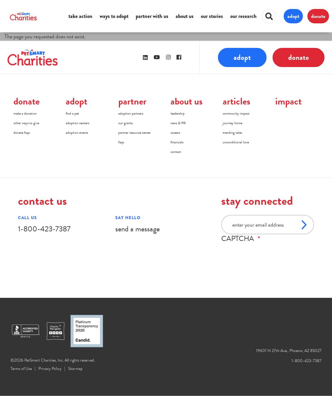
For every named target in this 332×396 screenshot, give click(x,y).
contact (176, 151)
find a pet (72, 113)
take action (80, 16)
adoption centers (77, 123)
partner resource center (134, 132)
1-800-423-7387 (44, 228)
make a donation (25, 113)
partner (132, 101)
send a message (137, 228)
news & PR (178, 123)
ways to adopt (114, 16)
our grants (125, 123)
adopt (293, 16)
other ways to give (26, 123)
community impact (236, 113)
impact (288, 101)
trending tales (232, 132)
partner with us (152, 16)
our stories (212, 16)
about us (185, 16)
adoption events (77, 132)
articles (236, 101)
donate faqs (22, 132)
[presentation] (266, 254)
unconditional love (236, 142)
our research (243, 16)
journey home (232, 123)
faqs (121, 142)
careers (175, 132)
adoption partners (130, 113)
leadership (178, 113)
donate (318, 16)
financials (177, 142)
